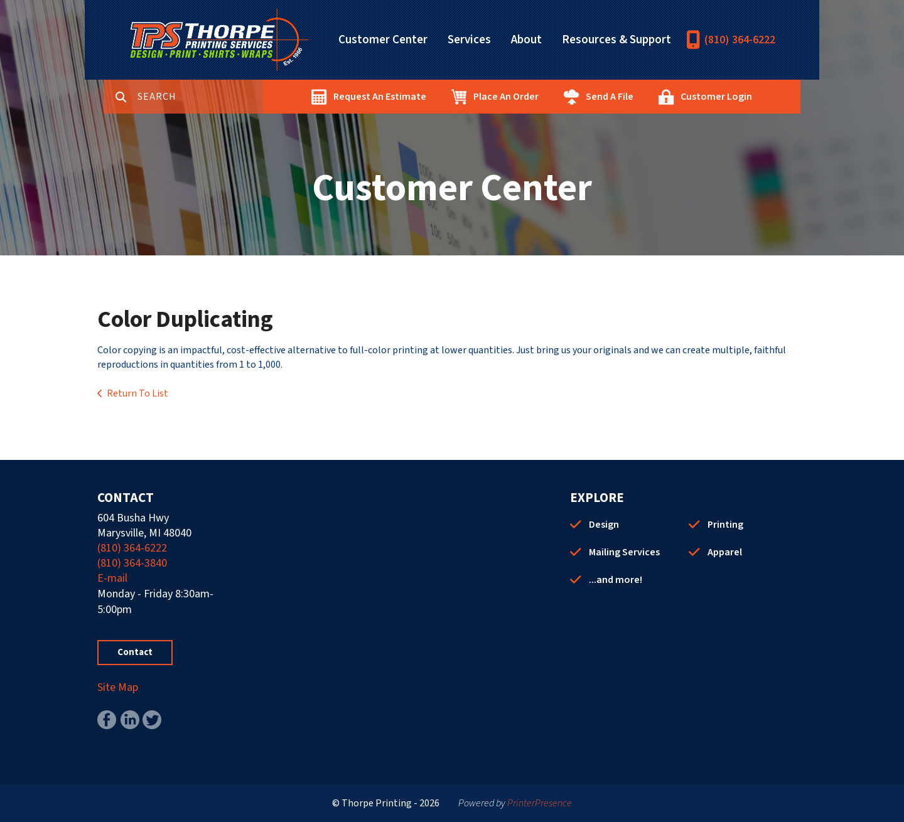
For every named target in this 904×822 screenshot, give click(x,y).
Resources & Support (616, 39)
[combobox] (200, 97)
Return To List (137, 393)
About (526, 39)
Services (469, 39)
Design (604, 524)
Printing (725, 524)
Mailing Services (624, 552)
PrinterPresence (539, 803)
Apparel (725, 552)
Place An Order (506, 97)
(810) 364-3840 (132, 563)
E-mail (112, 578)
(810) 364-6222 (739, 40)
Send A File (609, 97)
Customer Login (716, 97)
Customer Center (383, 39)
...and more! (615, 580)
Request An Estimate (379, 97)
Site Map (117, 687)
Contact (135, 652)
